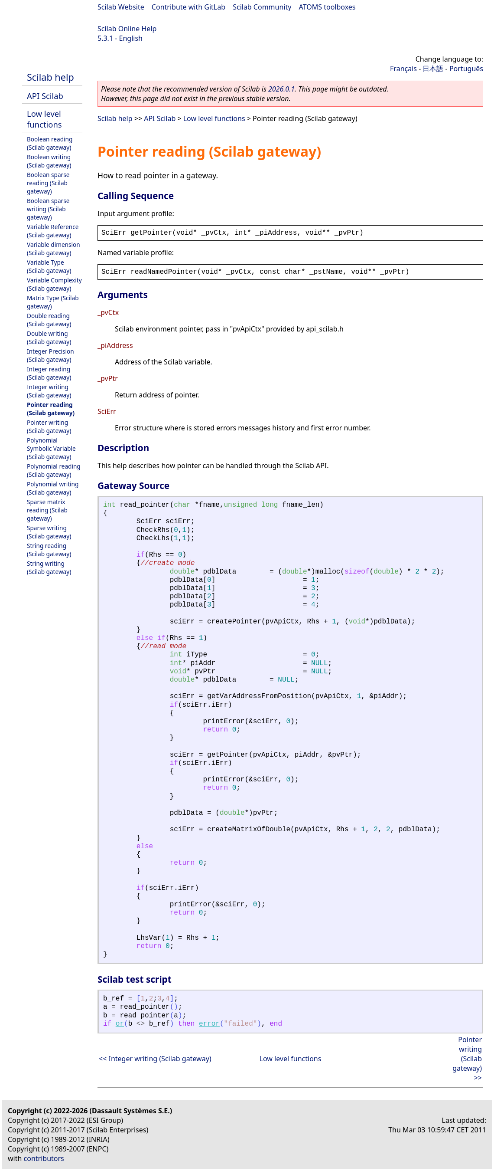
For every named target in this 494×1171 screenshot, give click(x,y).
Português (466, 68)
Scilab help (50, 77)
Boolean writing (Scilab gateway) (49, 161)
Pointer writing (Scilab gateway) (49, 426)
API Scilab (45, 95)
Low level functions (44, 119)
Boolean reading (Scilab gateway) (49, 143)
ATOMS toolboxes (327, 7)
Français (403, 68)
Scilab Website (121, 7)
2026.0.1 (281, 89)
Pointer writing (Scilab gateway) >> (467, 1058)
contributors (44, 1158)
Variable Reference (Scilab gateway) (52, 231)
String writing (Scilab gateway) (49, 567)
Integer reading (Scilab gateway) (49, 373)
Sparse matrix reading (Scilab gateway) (47, 510)
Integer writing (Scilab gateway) (49, 391)
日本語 (432, 68)
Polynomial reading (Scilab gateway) (54, 470)
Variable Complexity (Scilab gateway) (54, 284)
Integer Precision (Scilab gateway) (50, 355)
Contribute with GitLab (188, 7)
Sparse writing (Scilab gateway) (49, 532)
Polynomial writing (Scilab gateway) (52, 488)
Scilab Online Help (127, 28)
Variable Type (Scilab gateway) (49, 266)
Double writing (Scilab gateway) (49, 337)
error (209, 1024)
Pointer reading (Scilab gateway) (51, 408)
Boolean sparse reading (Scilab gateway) (48, 183)
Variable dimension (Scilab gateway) (53, 248)
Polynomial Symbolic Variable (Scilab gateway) (51, 448)
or (120, 1024)
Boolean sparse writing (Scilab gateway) (48, 209)
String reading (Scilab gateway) (49, 549)
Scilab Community (262, 7)
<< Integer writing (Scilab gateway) (155, 1058)
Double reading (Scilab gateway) (49, 320)
